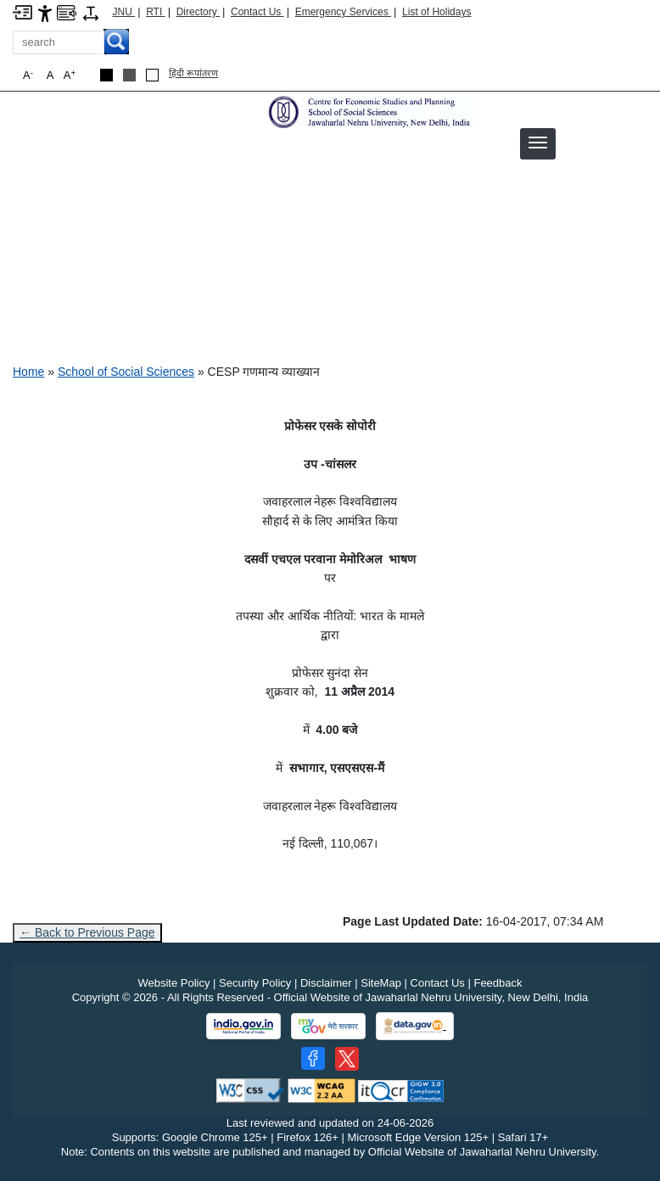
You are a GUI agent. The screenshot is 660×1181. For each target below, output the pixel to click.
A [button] (70, 75)
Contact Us (257, 12)
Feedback (497, 983)
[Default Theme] (152, 75)
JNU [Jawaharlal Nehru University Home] (124, 12)
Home (28, 371)
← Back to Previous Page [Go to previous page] (87, 932)
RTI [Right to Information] (155, 12)
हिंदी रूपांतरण (193, 73)
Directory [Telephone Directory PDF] (198, 12)
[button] (538, 142)
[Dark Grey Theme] (129, 75)
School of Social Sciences (126, 371)
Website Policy (173, 983)
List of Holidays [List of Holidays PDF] (436, 12)
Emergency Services (343, 12)
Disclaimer (326, 983)
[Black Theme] (106, 75)
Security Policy (255, 983)
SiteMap (381, 983)
